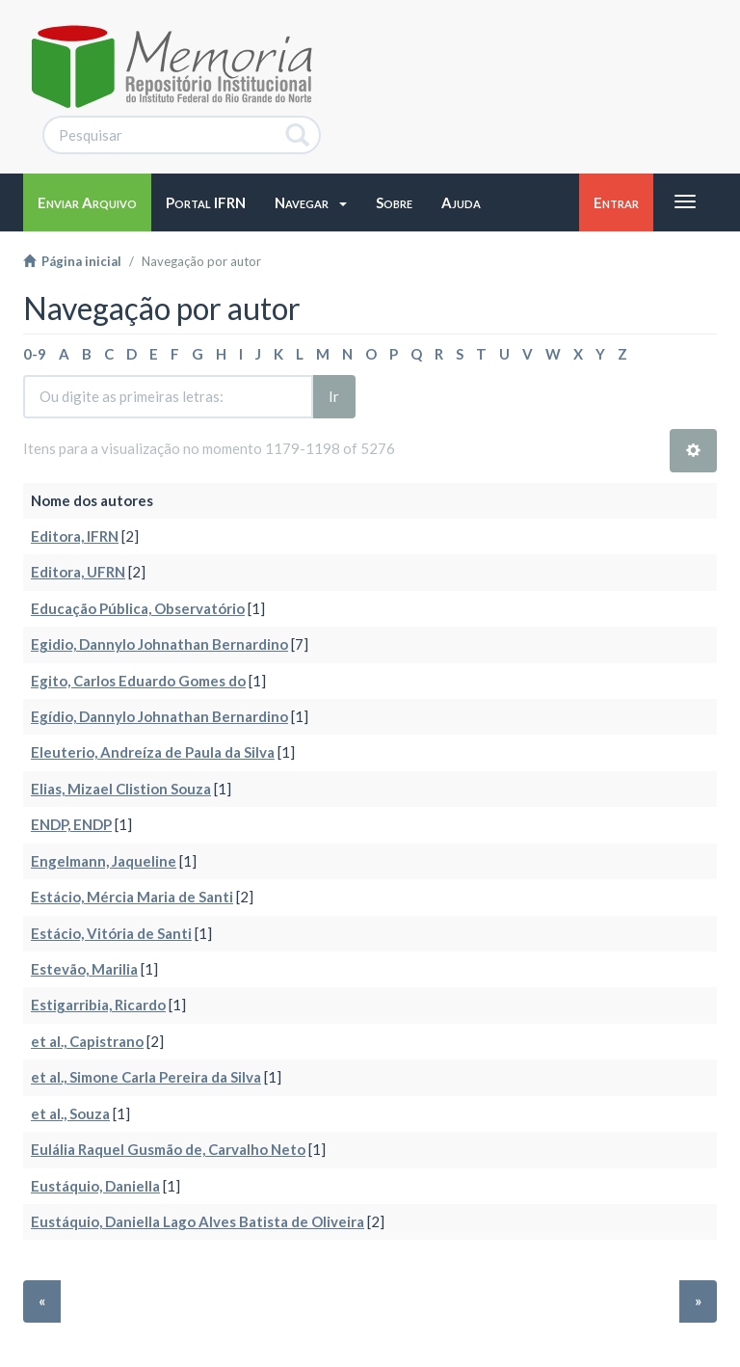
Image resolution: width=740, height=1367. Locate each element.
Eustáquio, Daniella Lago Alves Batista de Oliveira (197, 1221)
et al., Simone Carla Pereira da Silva (146, 1077)
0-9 (34, 353)
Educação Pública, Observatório (138, 608)
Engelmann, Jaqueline (103, 861)
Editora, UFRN (78, 571)
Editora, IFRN (75, 536)
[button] (310, 202)
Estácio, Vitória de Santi (111, 933)
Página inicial (72, 261)
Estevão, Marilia (84, 969)
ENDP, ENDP (71, 824)
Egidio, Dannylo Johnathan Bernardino (159, 644)
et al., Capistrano (87, 1041)
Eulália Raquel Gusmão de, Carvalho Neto (168, 1149)
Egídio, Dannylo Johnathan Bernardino (159, 716)
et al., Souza (70, 1113)
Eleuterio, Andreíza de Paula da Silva (153, 752)
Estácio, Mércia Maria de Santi (132, 896)
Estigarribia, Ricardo (98, 1004)
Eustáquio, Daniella (95, 1185)
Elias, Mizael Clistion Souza (121, 788)
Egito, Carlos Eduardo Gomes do (138, 680)
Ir (334, 396)
